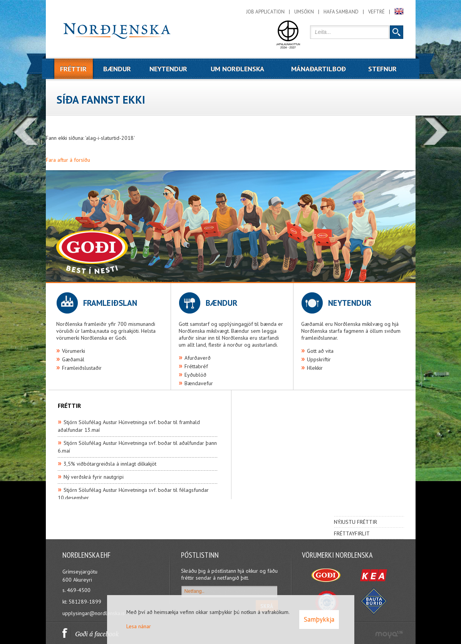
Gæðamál (73, 359)
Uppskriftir (319, 359)
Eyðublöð (195, 374)
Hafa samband (341, 11)
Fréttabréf (196, 366)
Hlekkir (315, 367)
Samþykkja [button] (319, 619)
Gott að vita (320, 350)
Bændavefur (198, 383)
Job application (265, 11)
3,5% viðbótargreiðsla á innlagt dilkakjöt (110, 463)
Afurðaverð (197, 357)
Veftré (376, 11)
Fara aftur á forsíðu (68, 159)
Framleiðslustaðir (82, 367)
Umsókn (304, 11)
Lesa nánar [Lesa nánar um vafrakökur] (138, 626)
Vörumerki (73, 350)
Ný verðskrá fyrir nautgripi (94, 476)
